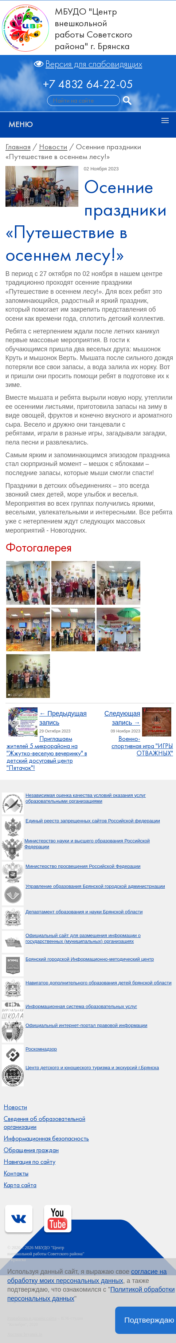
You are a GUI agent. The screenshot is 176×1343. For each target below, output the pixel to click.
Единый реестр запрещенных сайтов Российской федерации (93, 820)
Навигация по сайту (29, 1162)
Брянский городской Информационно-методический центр (90, 959)
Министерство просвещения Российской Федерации (83, 866)
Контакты (16, 1173)
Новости (53, 146)
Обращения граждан (31, 1150)
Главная (18, 146)
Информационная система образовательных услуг (81, 1006)
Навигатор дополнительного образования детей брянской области (99, 982)
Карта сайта (20, 1185)
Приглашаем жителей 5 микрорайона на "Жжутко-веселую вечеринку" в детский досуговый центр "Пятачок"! (47, 753)
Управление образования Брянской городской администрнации (95, 886)
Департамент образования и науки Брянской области (84, 912)
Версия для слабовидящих (94, 64)
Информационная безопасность (46, 1138)
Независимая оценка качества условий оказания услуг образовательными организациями (86, 798)
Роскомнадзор (41, 1049)
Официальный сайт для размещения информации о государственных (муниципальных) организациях (83, 938)
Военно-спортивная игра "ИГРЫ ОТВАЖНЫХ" (142, 746)
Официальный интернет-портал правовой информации (86, 1025)
